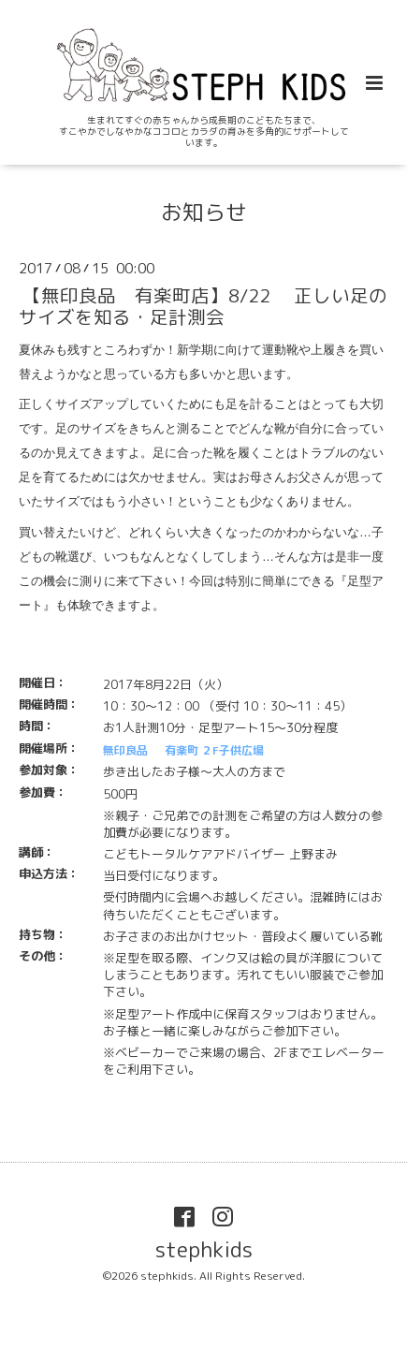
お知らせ (204, 212)
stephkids (204, 1249)
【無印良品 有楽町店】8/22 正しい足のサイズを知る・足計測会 (203, 306)
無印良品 (125, 750)
